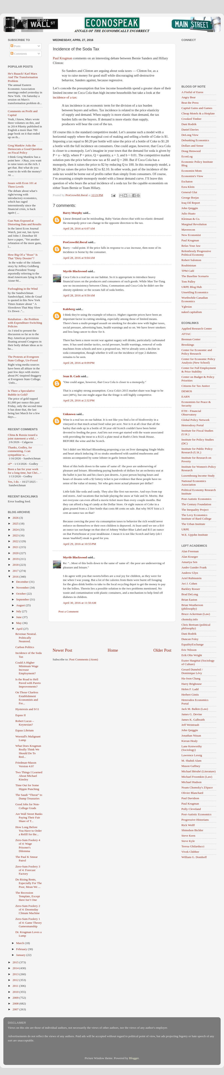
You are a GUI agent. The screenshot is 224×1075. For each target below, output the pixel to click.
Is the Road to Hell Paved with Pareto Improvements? (28, 683)
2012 (16, 980)
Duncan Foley (189, 639)
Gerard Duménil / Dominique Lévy (192, 671)
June (19, 617)
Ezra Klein (187, 186)
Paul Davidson (190, 798)
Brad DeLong (189, 594)
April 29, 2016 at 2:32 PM (79, 400)
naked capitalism (191, 312)
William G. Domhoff (194, 857)
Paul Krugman (62, 58)
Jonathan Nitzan (191, 735)
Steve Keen (188, 835)
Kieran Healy (189, 741)
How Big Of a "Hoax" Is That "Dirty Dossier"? (23, 256)
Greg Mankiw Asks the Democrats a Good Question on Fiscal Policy (25, 149)
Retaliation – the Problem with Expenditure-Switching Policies (25, 322)
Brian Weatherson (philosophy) (192, 606)
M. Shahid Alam (191, 760)
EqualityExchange (192, 644)
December (22, 581)
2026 (16, 517)
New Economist (191, 235)
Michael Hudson (191, 782)
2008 (16, 1003)
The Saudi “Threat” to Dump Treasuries (28, 796)
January (21, 955)
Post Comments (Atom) (83, 659)
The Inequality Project (195, 509)
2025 (16, 523)
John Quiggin (189, 208)
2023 (16, 535)
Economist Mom (191, 170)
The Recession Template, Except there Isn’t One (27, 896)
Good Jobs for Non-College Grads (27, 806)
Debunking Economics (195, 140)
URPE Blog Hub (191, 287)
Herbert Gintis (190, 694)
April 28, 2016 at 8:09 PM (79, 362)
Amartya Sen (189, 562)
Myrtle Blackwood (75, 271)
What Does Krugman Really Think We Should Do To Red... (28, 751)
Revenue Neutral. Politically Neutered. (26, 637)
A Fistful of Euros (192, 92)
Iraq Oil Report (190, 202)
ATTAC (186, 334)
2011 (16, 985)
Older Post (162, 650)
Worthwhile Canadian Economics (194, 299)
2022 (16, 541)
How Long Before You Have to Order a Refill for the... (28, 830)
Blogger (134, 1058)
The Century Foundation (196, 504)
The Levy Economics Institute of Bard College (196, 516)
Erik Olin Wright (191, 655)
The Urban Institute (193, 524)
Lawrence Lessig (191, 755)
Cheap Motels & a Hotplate (198, 113)
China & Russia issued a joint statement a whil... (22, 436)
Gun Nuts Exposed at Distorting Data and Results (24, 222)
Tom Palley (188, 281)
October (21, 593)
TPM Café (187, 270)
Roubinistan (188, 265)
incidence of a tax (64, 97)
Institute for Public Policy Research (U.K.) (197, 450)
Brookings (187, 344)
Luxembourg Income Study (198, 475)
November (23, 587)
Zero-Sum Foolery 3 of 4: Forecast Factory (27, 870)
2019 (16, 559)
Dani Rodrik (188, 124)
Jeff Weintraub (190, 724)
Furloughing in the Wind (23, 288)
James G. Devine (191, 714)
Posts (15, 46)
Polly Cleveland (191, 809)
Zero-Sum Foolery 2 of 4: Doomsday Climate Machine (27, 909)
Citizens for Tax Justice (195, 386)
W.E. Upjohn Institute (194, 534)
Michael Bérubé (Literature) (198, 771)
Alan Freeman (190, 551)
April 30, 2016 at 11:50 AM (79, 602)
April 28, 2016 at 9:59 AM (79, 295)
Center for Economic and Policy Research (196, 351)
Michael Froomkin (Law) (196, 776)
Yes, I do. (13, 481)
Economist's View (192, 176)
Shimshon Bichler (192, 830)
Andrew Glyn (189, 572)
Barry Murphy (72, 212)
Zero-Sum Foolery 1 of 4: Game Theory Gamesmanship (28, 922)
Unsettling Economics (194, 292)
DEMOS (186, 391)
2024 (16, 529)
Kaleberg (69, 309)
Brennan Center (190, 339)
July (19, 611)
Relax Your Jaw (190, 245)
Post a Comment (68, 611)
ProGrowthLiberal (75, 242)
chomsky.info (189, 619)
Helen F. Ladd (190, 689)
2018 (16, 564)
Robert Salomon (191, 260)
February (22, 949)
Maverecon (188, 229)
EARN (185, 396)
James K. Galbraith (193, 719)
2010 (16, 992)
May (19, 623)
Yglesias (186, 306)
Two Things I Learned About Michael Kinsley (28, 776)
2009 (16, 997)
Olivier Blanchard (192, 792)
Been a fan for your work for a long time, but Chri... (23, 470)
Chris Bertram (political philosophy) (195, 626)
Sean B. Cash (71, 376)
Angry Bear (188, 97)
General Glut (189, 192)
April (19, 628)
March (20, 943)
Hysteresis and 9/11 (27, 709)
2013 (16, 974)
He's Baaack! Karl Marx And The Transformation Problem (23, 77)
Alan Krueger (189, 556)
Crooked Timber (191, 118)
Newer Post (62, 650)
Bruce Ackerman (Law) (195, 614)
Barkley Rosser (190, 589)
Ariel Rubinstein (191, 578)
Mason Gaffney (190, 766)
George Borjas (190, 197)
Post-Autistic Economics (196, 499)
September (23, 599)
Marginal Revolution (194, 224)
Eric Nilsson (188, 649)
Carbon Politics (24, 647)
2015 (16, 962)
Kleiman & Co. (190, 219)
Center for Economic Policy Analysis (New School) (198, 360)
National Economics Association (193, 482)
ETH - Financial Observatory (191, 412)
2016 (16, 576)
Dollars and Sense (192, 145)
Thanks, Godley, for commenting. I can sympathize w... (20, 451)
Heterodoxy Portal (192, 425)
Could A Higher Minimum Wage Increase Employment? (27, 668)
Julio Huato (188, 213)
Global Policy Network (195, 420)
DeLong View (189, 135)
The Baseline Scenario (195, 276)
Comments (19, 53)
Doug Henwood (191, 151)
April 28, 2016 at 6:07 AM (79, 228)
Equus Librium (24, 730)
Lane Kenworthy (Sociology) (191, 748)
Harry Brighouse (191, 683)
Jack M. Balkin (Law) (194, 709)
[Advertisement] (112, 634)
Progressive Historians (195, 819)
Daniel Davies (190, 129)
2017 (16, 570)
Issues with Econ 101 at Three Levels (22, 184)
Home (113, 650)
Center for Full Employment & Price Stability (198, 369)
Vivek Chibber (190, 851)
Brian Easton (189, 599)
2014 (16, 968)
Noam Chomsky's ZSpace (197, 787)
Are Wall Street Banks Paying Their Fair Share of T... (29, 817)
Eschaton (187, 181)
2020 (16, 553)
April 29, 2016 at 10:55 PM (79, 544)
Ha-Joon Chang (190, 678)
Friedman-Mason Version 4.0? (25, 764)
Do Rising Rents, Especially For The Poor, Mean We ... (28, 883)
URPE (185, 529)
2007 (16, 1009)
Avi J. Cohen (189, 583)
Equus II (20, 715)
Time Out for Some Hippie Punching (27, 787)
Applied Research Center (196, 328)
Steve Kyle (188, 841)
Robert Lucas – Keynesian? (24, 722)
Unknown (69, 414)
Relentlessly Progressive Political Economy (196, 252)
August (21, 605)
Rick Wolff (188, 825)
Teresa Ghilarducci (192, 846)
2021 (16, 547)
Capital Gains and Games (196, 108)
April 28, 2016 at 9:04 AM (79, 257)
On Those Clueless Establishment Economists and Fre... (26, 698)
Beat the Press (190, 102)
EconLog (187, 156)
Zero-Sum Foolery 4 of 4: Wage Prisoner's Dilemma (27, 845)
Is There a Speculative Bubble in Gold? (21, 392)
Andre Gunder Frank (194, 567)
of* (10, 463)
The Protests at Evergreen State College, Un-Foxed (23, 358)
